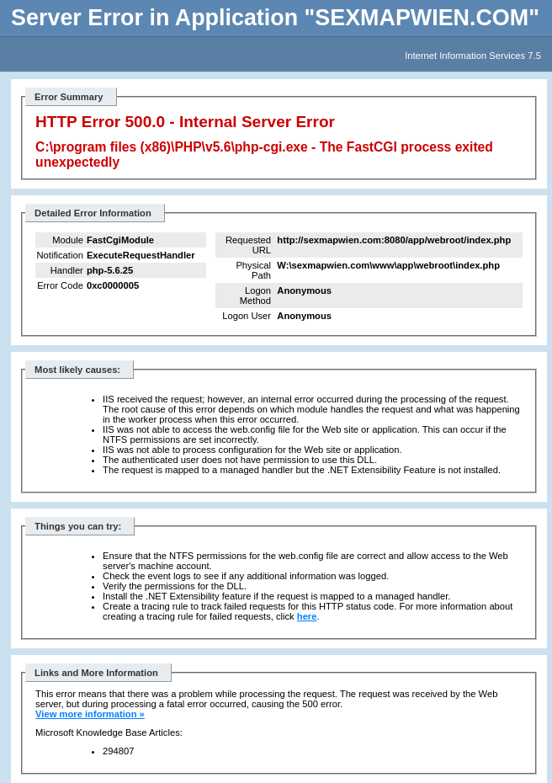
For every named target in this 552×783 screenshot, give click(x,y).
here (307, 616)
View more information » (90, 714)
